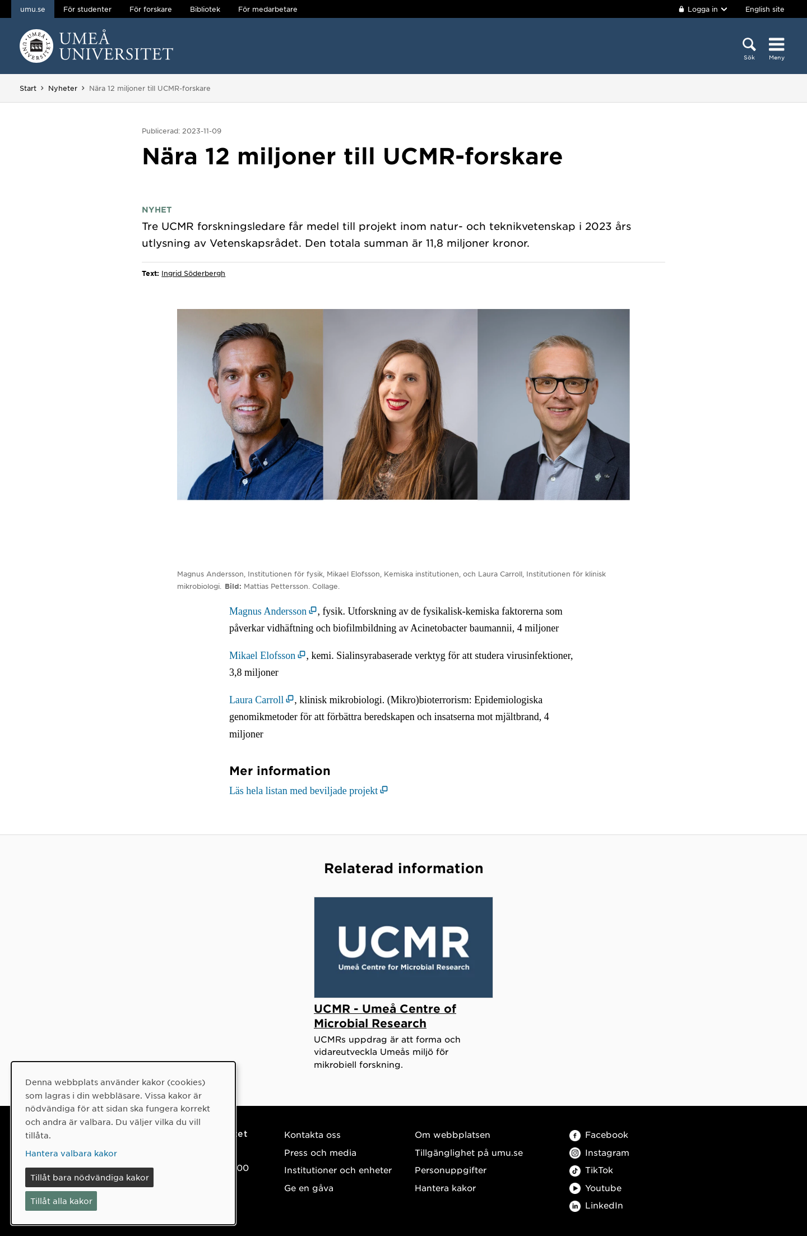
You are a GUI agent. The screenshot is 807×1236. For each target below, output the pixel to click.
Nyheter (62, 88)
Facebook (598, 1134)
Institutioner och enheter (338, 1169)
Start (28, 88)
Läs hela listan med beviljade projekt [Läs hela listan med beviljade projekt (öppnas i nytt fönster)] (303, 790)
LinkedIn (596, 1205)
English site (765, 8)
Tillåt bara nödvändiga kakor (89, 1177)
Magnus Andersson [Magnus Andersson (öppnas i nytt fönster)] (268, 611)
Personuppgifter (450, 1169)
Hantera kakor (445, 1187)
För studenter (87, 8)
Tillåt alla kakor (61, 1201)
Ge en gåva (308, 1187)
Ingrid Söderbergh (193, 273)
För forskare (150, 8)
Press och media (320, 1152)
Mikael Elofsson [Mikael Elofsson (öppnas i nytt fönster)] (262, 655)
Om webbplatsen (452, 1134)
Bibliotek (205, 8)
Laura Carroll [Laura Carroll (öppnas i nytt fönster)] (256, 699)
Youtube (595, 1187)
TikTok (591, 1169)
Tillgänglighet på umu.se (469, 1152)
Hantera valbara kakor (71, 1153)
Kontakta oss (312, 1134)
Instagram (599, 1152)
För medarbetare (268, 8)
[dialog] (123, 1143)
